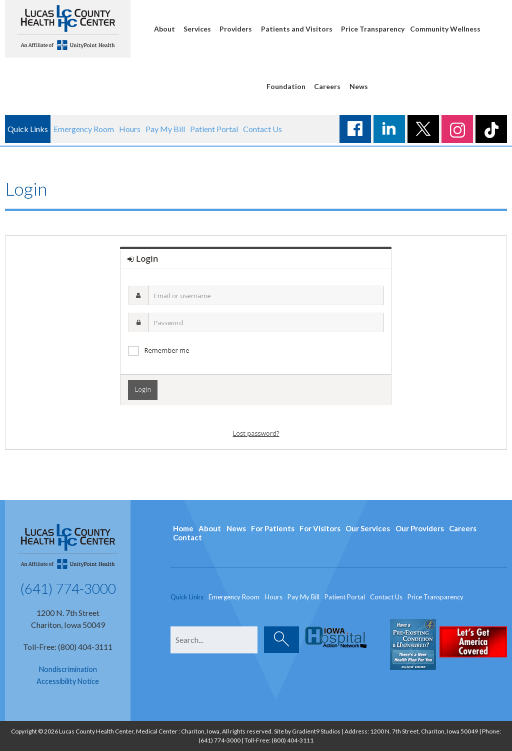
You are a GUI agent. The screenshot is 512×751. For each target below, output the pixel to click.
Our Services (368, 528)
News (359, 86)
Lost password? (255, 433)
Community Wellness (445, 29)
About (164, 29)
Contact (187, 537)
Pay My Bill (165, 129)
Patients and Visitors (296, 29)
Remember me (166, 350)
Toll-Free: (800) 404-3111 (67, 646)
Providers (236, 29)
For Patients (272, 528)
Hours (129, 129)
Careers (327, 86)
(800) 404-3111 (293, 740)
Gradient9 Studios (316, 731)
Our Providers (420, 528)
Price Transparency (372, 29)
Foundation (286, 86)
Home (183, 528)
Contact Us (262, 129)
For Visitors (320, 528)
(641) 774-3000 (68, 588)
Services (197, 29)
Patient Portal (214, 129)
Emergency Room (84, 129)
